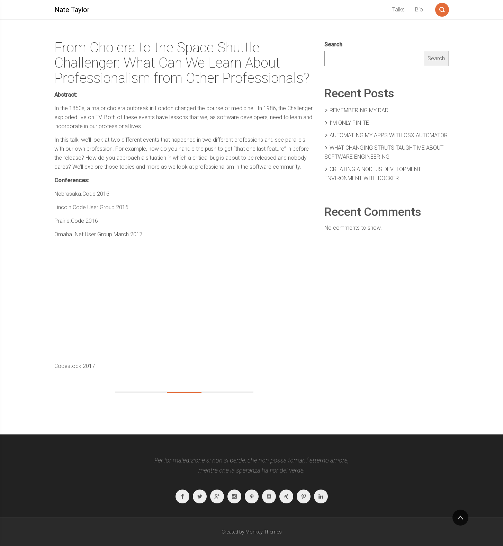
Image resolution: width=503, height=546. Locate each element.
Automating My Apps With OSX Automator (389, 135)
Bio (419, 9)
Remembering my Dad (359, 110)
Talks (398, 9)
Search (333, 44)
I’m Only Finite (349, 123)
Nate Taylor (72, 10)
